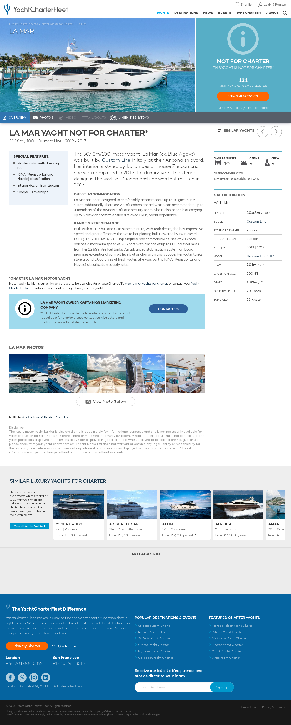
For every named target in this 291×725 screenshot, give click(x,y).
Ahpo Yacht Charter (226, 658)
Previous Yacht (262, 131)
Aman (274, 524)
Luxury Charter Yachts (23, 24)
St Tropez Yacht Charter (154, 626)
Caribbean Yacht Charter (155, 658)
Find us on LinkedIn (45, 677)
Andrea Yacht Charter (227, 645)
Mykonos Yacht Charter (154, 651)
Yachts (162, 13)
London (13, 657)
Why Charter (249, 13)
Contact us (67, 646)
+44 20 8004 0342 (24, 663)
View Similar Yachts (243, 96)
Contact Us (168, 309)
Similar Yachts (239, 130)
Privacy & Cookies (273, 707)
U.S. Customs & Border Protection (45, 417)
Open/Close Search (285, 13)
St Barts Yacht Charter (154, 638)
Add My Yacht (38, 686)
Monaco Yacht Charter (154, 632)
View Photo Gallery (109, 401)
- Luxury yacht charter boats (45, 9)
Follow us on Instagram (33, 677)
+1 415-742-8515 (68, 663)
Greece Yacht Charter (153, 645)
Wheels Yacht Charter (227, 632)
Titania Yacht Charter (227, 651)
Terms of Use (248, 707)
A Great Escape (125, 524)
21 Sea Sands (69, 524)
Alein (167, 524)
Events (224, 13)
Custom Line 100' (260, 256)
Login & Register (275, 4)
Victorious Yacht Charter (229, 638)
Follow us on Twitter (22, 677)
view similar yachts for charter (146, 283)
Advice (272, 13)
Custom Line (116, 160)
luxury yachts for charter (251, 108)
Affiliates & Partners (68, 686)
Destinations (186, 13)
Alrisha (223, 524)
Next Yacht (276, 131)
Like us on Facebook (10, 677)
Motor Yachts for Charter (57, 24)
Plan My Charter (27, 645)
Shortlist (246, 4)
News (208, 13)
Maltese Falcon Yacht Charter (232, 626)
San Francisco (65, 657)
